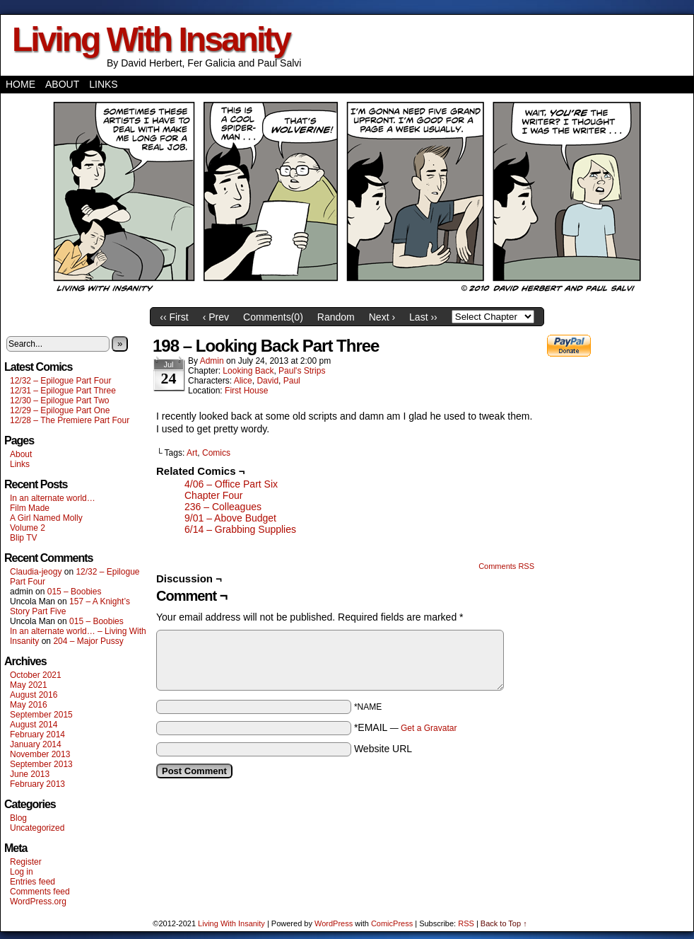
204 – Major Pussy (88, 641)
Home (20, 84)
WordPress (333, 923)
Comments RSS (506, 566)
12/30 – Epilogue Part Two (60, 400)
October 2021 (35, 675)
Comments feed (40, 892)
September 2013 (41, 764)
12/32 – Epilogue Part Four (60, 381)
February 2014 (37, 734)
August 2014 (33, 725)
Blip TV (23, 538)
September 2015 (41, 715)
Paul (291, 381)
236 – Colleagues (222, 506)
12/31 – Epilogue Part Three (63, 391)
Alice (243, 381)
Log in (21, 872)
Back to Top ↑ (504, 923)
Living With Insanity (151, 39)
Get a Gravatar (429, 728)
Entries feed (32, 882)
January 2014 (35, 744)
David (267, 381)
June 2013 (29, 774)
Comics (216, 453)
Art (192, 453)
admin (212, 361)
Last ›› (423, 317)
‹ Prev (216, 317)
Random (336, 317)
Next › (382, 317)
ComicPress (392, 923)
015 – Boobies (74, 592)
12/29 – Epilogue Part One (60, 410)
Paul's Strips (301, 371)
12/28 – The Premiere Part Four (69, 420)
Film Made (29, 508)
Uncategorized (37, 828)
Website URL (383, 748)
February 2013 (37, 784)
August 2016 (33, 695)
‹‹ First (174, 317)
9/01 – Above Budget (230, 518)
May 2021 (28, 685)
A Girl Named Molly (46, 518)
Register (26, 862)
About (62, 84)
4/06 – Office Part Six (231, 484)
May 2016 (28, 705)
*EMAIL (405, 727)
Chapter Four (213, 495)
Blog (18, 818)
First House (246, 391)
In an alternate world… (52, 498)
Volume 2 (27, 528)
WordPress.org (38, 901)
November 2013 (40, 754)
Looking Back (248, 371)
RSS (466, 923)
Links (103, 84)
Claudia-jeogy (35, 572)
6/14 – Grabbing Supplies (240, 529)
